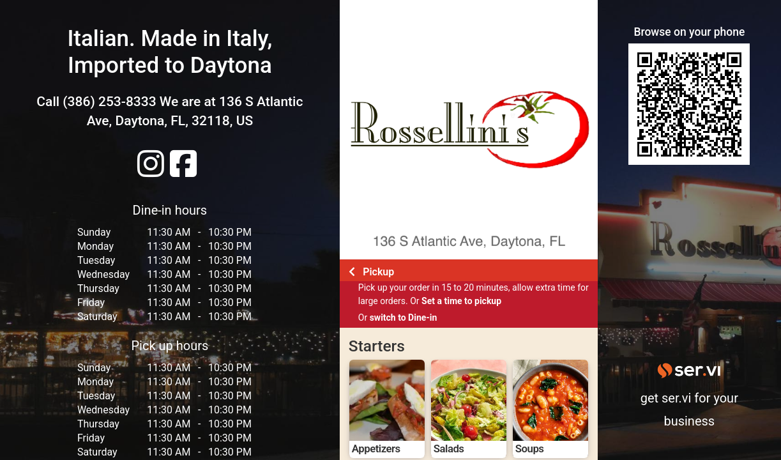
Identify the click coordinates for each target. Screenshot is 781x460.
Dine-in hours (170, 210)
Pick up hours (169, 345)
